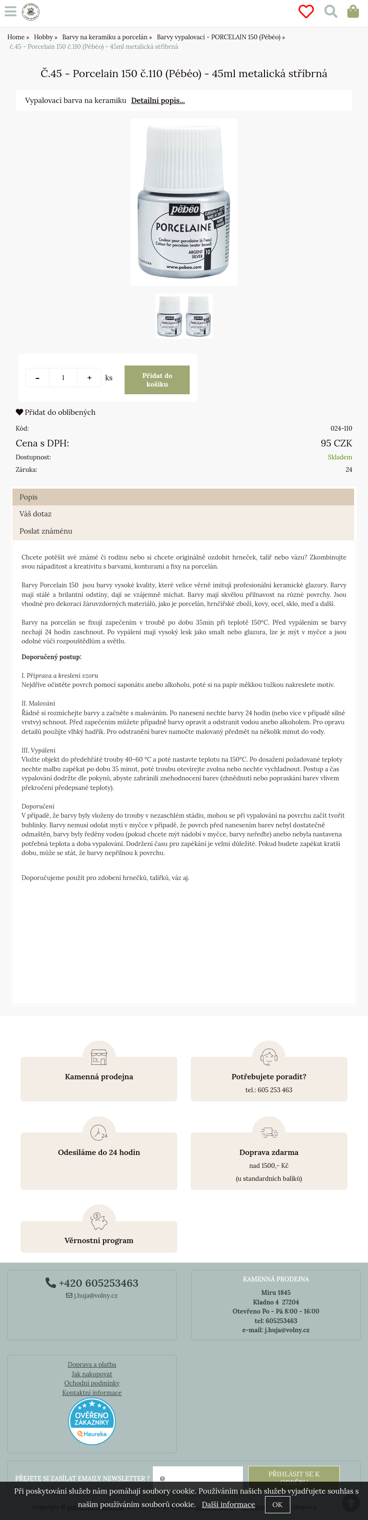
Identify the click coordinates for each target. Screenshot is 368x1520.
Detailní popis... (158, 100)
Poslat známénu (46, 531)
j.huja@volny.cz (92, 1295)
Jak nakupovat (92, 1374)
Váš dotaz (36, 513)
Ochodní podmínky (91, 1383)
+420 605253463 (92, 1283)
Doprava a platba (92, 1364)
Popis (29, 497)
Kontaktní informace (92, 1393)
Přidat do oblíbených (56, 412)
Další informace (228, 1504)
